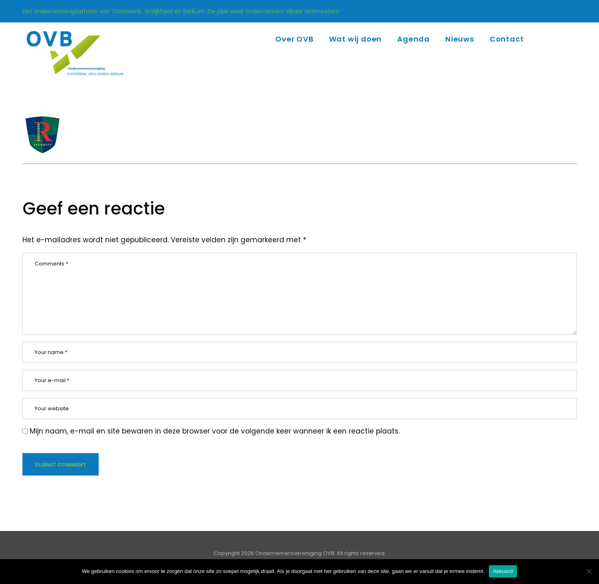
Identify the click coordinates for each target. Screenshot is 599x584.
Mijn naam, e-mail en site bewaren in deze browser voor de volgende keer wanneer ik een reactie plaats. (215, 431)
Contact (507, 39)
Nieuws (459, 39)
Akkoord (503, 571)
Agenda (413, 39)
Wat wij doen (355, 39)
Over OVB (294, 39)
